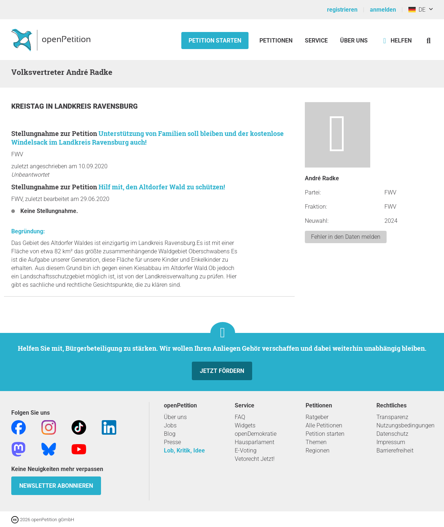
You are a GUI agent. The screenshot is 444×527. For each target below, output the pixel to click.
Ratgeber (317, 417)
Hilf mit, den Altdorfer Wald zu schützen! (161, 186)
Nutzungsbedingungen (405, 425)
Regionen (318, 450)
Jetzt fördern (222, 370)
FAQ (240, 417)
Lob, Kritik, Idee (184, 450)
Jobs (170, 425)
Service (316, 40)
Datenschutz (392, 433)
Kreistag (28, 106)
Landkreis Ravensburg (96, 106)
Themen (316, 442)
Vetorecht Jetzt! (255, 458)
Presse (172, 442)
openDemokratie (256, 433)
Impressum (390, 442)
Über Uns (354, 40)
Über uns (175, 417)
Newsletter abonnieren (56, 485)
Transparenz (392, 417)
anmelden (383, 9)
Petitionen (276, 40)
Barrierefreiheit (394, 450)
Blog (169, 433)
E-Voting (246, 450)
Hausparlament (254, 442)
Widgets (245, 425)
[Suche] (428, 40)
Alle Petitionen (324, 425)
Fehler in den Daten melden (345, 236)
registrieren (342, 9)
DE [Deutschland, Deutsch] (416, 9)
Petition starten (215, 40)
